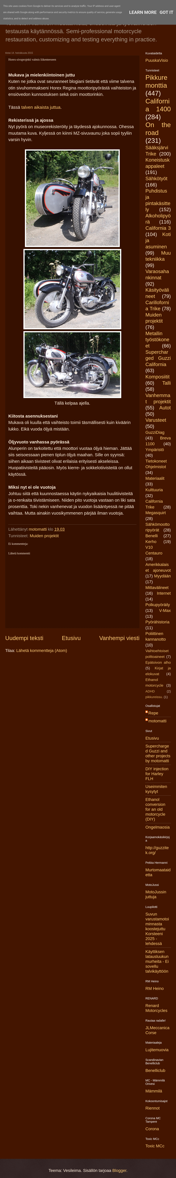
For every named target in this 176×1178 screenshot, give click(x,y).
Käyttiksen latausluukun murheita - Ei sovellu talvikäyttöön (157, 961)
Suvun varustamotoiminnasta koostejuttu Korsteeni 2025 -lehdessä (157, 929)
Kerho (150, 541)
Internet (164, 593)
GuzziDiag (154, 432)
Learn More (143, 12)
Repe (153, 713)
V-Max (165, 610)
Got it (166, 12)
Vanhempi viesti (119, 638)
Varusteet (155, 420)
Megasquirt (155, 512)
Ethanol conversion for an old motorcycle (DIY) (155, 809)
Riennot (152, 1108)
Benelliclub (155, 1070)
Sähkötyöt (156, 178)
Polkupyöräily (157, 604)
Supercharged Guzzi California (158, 358)
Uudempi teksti (24, 638)
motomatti (157, 721)
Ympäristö (154, 449)
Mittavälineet (157, 587)
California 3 (158, 228)
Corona (152, 1129)
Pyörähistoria (157, 622)
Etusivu (71, 638)
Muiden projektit (44, 535)
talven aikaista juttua (41, 107)
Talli (166, 383)
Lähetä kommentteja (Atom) (41, 650)
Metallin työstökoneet (157, 340)
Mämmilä (153, 1091)
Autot (165, 407)
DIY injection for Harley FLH (156, 774)
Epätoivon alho (158, 662)
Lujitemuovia (157, 1049)
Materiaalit (154, 478)
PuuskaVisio (156, 60)
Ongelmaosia (157, 827)
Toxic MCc (154, 1146)
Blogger (119, 1170)
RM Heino (154, 988)
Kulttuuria (154, 490)
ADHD (150, 691)
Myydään (162, 576)
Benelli (151, 535)
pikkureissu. (154, 697)
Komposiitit (157, 376)
